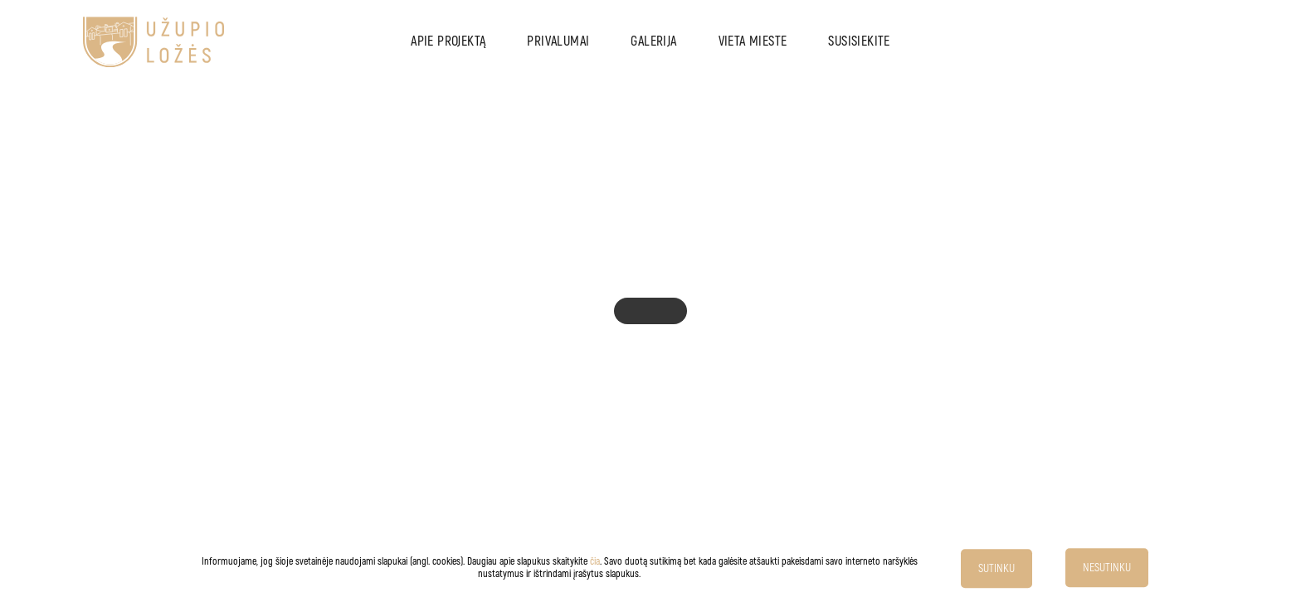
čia (595, 562)
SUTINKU (996, 568)
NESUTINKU (1107, 568)
